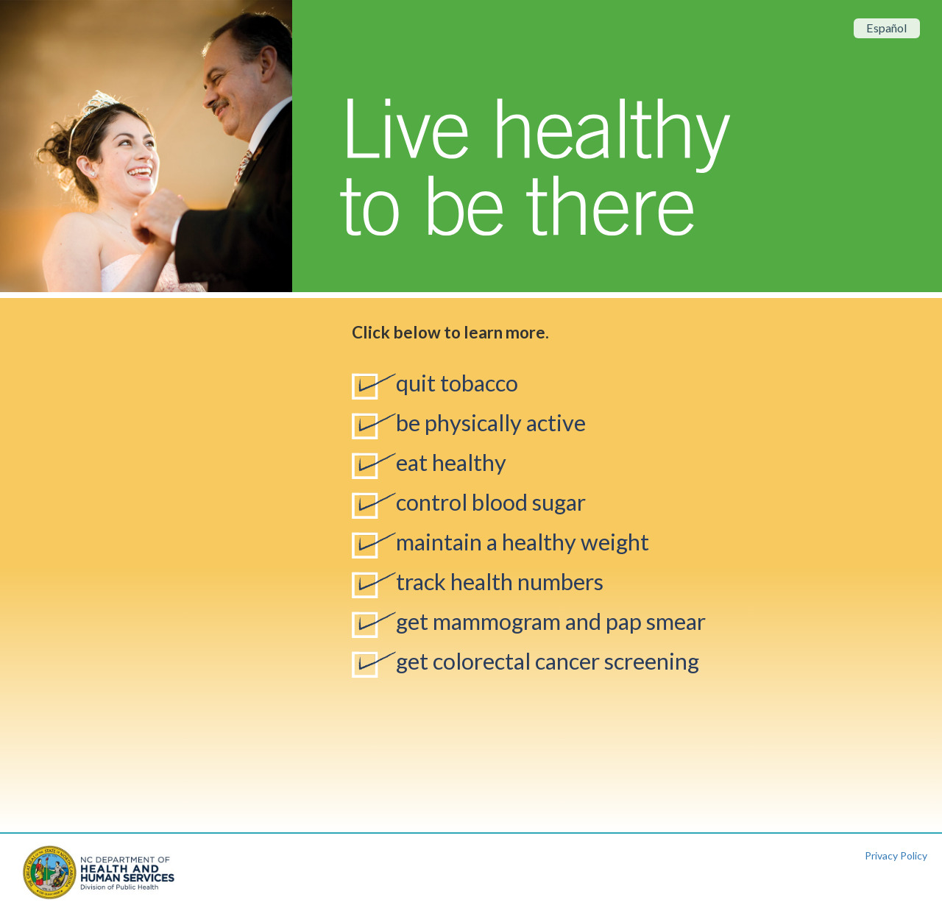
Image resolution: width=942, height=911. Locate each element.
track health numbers (499, 581)
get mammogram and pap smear (551, 621)
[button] (21, 146)
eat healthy (451, 462)
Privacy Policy (896, 855)
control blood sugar (491, 502)
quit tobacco (457, 383)
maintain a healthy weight (522, 542)
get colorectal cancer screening (547, 661)
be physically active (491, 422)
